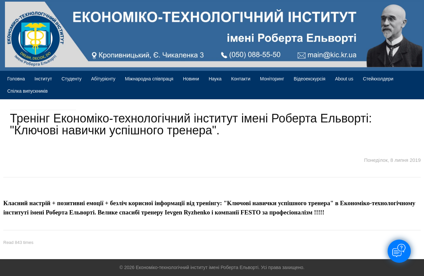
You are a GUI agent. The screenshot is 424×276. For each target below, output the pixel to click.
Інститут (43, 78)
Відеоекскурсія (309, 78)
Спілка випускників (27, 91)
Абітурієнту (103, 78)
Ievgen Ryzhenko (187, 212)
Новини (191, 78)
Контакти (240, 78)
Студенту (71, 78)
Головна (16, 78)
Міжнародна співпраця (149, 78)
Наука (215, 78)
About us (344, 78)
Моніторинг (272, 78)
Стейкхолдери (378, 78)
